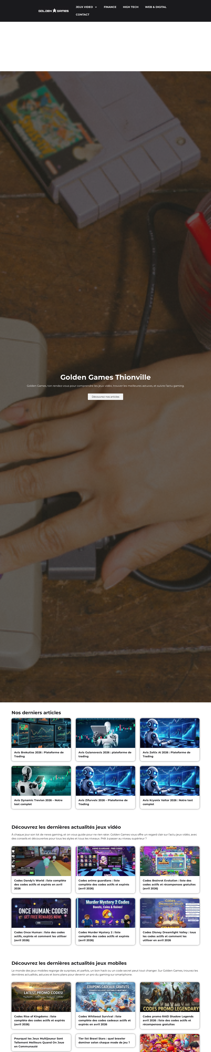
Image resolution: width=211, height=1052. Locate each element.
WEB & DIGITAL (155, 7)
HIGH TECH (130, 7)
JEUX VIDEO (86, 7)
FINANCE (110, 7)
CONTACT (82, 14)
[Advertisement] (105, 46)
